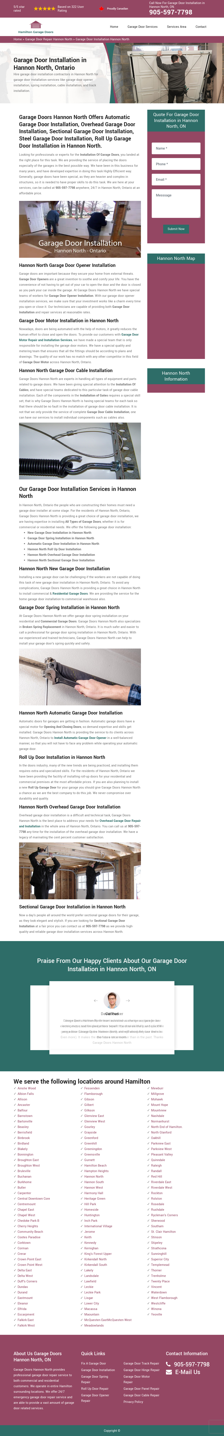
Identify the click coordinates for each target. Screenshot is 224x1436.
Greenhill (90, 1143)
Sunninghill (159, 1254)
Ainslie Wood (27, 1088)
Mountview (158, 1110)
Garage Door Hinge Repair (142, 1370)
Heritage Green (94, 1198)
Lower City (91, 1303)
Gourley (89, 1127)
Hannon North (93, 1176)
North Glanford (161, 1132)
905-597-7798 (170, 12)
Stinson (156, 1237)
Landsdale (91, 1276)
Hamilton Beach (95, 1165)
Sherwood (158, 1221)
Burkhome (25, 1182)
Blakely (23, 1149)
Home (114, 27)
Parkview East (161, 1143)
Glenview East (94, 1116)
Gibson (89, 1099)
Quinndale (158, 1160)
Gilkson (89, 1110)
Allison (22, 1099)
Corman (23, 1248)
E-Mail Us (187, 1372)
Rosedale (157, 1204)
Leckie (88, 1287)
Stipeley (156, 1243)
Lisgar (88, 1298)
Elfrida (22, 1309)
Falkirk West (26, 1325)
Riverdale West (161, 1187)
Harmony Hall (93, 1193)
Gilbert (89, 1105)
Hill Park (90, 1204)
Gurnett (89, 1160)
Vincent (156, 1287)
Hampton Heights (96, 1171)
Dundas (23, 1287)
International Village (98, 1226)
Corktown (24, 1243)
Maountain (91, 1314)
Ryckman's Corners (164, 1215)
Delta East (25, 1270)
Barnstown (25, 1116)
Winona (156, 1309)
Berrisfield (25, 1132)
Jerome (89, 1232)
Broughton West (29, 1165)
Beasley (23, 1127)
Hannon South (94, 1182)
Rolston (156, 1198)
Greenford (91, 1138)
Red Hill (156, 1176)
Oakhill (156, 1138)
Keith (88, 1237)
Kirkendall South (95, 1265)
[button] (99, 1001)
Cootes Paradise (29, 1237)
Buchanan (24, 1176)
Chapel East (26, 1210)
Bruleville (24, 1171)
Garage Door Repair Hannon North (48, 39)
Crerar (22, 1254)
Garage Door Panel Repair (141, 1389)
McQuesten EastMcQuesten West (108, 1320)
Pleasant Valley (162, 1154)
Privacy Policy (133, 1402)
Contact (201, 27)
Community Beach (30, 1232)
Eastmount (25, 1298)
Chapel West (26, 1215)
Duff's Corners (27, 1281)
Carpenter (24, 1193)
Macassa (90, 1309)
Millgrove (157, 1094)
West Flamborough (164, 1298)
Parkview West (161, 1149)
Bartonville (25, 1121)
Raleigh (156, 1165)
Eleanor (23, 1303)
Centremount (27, 1204)
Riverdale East (161, 1182)
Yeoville (156, 1314)
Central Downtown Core (34, 1198)
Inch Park (90, 1221)
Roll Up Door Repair (95, 1389)
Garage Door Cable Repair (141, 1395)
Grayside (90, 1132)
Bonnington (25, 1154)
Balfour (23, 1110)
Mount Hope (159, 1105)
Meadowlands (94, 1325)
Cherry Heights (28, 1226)
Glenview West (94, 1121)
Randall (156, 1171)
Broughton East (28, 1160)
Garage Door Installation (98, 1370)
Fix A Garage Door (93, 1363)
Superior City (160, 1259)
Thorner (156, 1270)
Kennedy (90, 1243)
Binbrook (24, 1138)
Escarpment (26, 1314)
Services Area (176, 27)
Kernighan (91, 1248)
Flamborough (93, 1094)
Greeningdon (93, 1149)
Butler (22, 1187)
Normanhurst (160, 1121)
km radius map (176, 310)
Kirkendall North (95, 1259)
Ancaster (24, 1105)
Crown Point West (30, 1265)
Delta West (25, 1276)
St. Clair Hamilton (163, 1232)
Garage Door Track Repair (141, 1363)
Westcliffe (158, 1303)
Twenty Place (160, 1281)
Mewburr (157, 1088)
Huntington (92, 1215)
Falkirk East (26, 1320)
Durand (22, 1292)
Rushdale (157, 1210)
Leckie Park (92, 1292)
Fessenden (92, 1088)
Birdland (23, 1143)
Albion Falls (26, 1094)
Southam (157, 1226)
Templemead (160, 1265)
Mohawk (157, 1099)
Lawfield (90, 1281)
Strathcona (158, 1248)
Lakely (88, 1270)
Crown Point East (29, 1259)
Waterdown (159, 1292)
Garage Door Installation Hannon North (102, 39)
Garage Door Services (143, 27)
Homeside (91, 1210)
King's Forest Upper (98, 1254)
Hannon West (93, 1187)
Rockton (157, 1193)
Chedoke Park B (28, 1221)
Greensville (92, 1154)
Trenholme (158, 1276)
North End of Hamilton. (167, 1127)
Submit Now (176, 229)
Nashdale (157, 1116)
